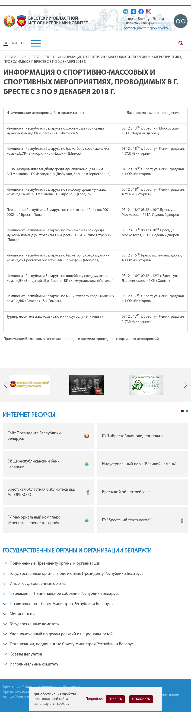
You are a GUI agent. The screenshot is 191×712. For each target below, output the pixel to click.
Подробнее (95, 699)
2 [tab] (187, 411)
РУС (5, 43)
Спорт (49, 57)
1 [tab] (182, 411)
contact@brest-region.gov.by (146, 28)
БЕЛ (14, 43)
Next (185, 385)
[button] (32, 43)
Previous (6, 385)
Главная (11, 57)
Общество (31, 57)
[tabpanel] (95, 479)
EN (22, 43)
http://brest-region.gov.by (27, 697)
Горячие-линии (167, 695)
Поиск (181, 43)
